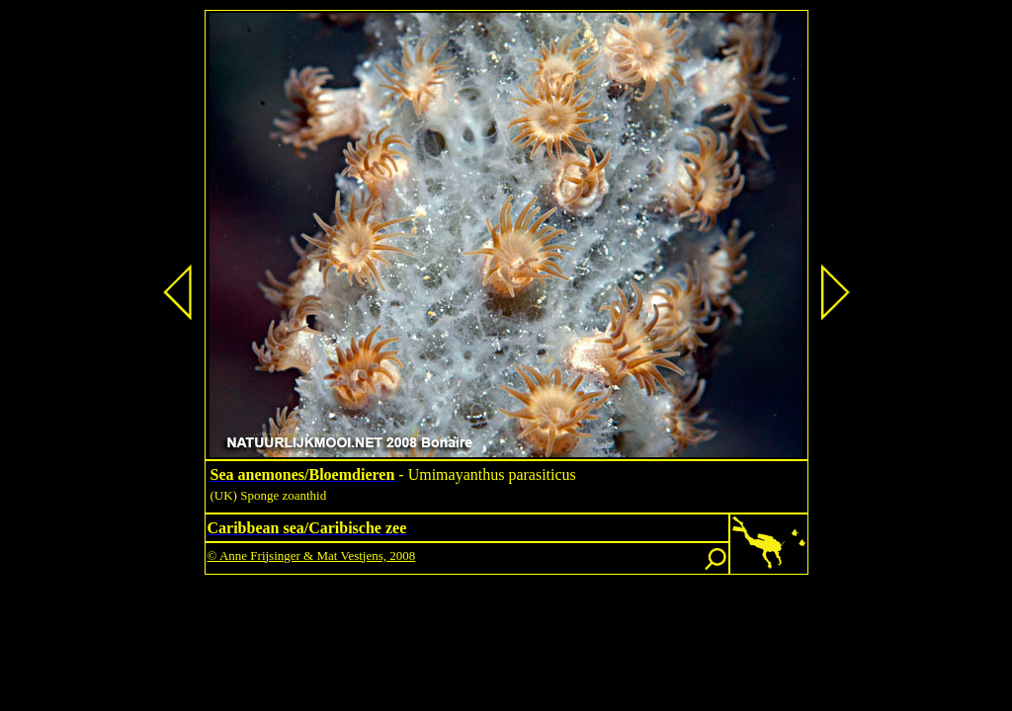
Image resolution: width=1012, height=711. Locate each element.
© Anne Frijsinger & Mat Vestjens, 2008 (312, 555)
